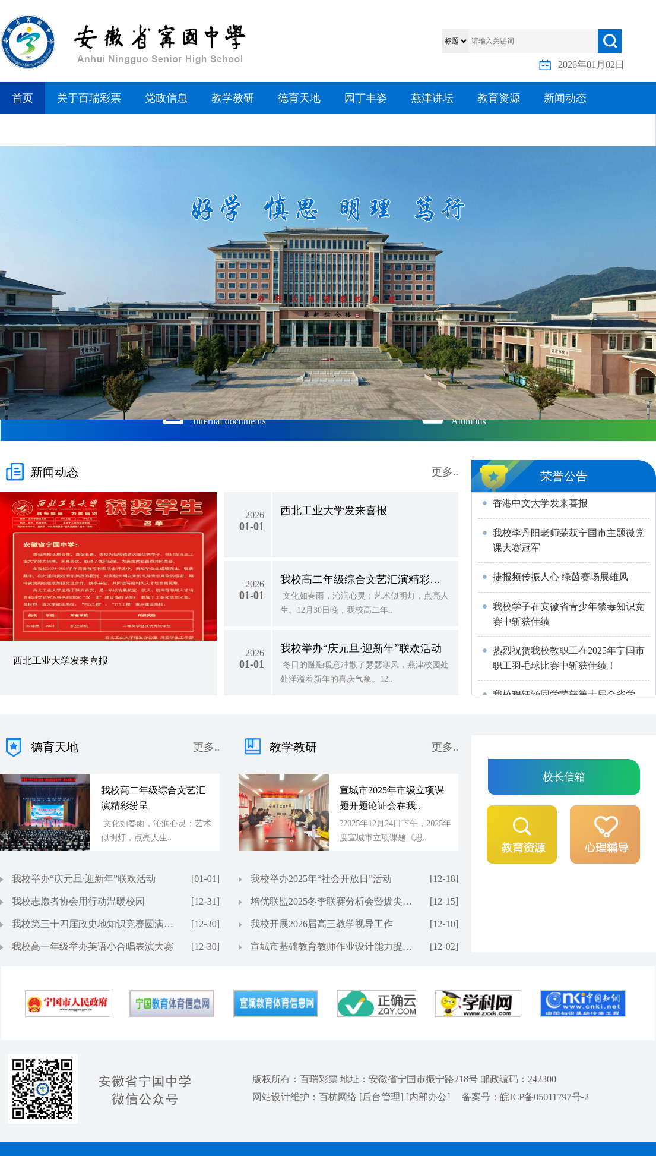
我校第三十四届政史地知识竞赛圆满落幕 (95, 924)
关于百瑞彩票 (89, 98)
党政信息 (166, 98)
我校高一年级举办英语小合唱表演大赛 (92, 946)
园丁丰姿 (365, 98)
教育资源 (498, 98)
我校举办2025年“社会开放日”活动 (321, 879)
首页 (22, 98)
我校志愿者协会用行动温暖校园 (78, 901)
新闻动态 (565, 98)
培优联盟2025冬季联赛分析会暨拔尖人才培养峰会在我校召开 (334, 901)
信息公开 (33, 130)
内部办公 (428, 1097)
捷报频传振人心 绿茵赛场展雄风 (560, 578)
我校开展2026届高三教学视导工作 (322, 924)
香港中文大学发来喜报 (540, 504)
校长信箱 (564, 777)
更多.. (445, 472)
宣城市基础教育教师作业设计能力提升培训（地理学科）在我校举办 (334, 946)
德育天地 (299, 98)
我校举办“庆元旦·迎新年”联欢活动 (84, 879)
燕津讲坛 (432, 98)
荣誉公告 (564, 476)
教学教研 (232, 98)
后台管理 (381, 1097)
